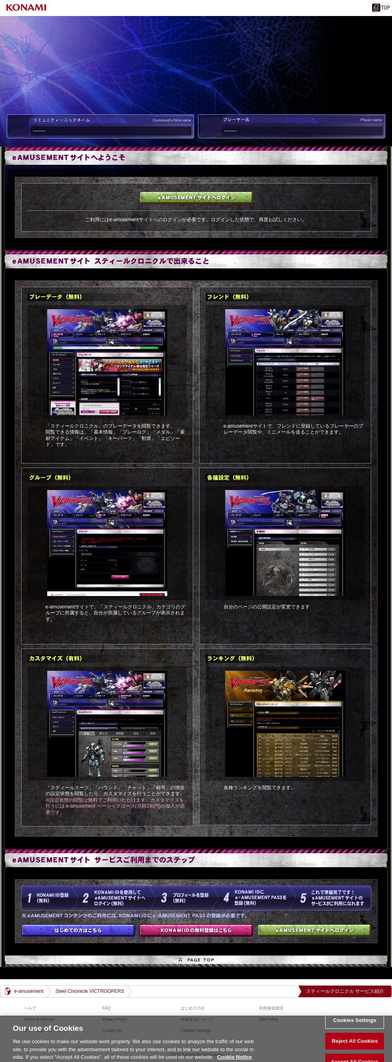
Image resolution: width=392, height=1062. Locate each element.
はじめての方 (78, 930)
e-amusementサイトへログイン (196, 198)
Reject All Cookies (355, 1045)
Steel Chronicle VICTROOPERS (89, 991)
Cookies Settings (354, 1024)
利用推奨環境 (271, 1008)
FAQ (106, 1008)
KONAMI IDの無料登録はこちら (196, 930)
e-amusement (28, 991)
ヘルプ (30, 1008)
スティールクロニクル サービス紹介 (345, 991)
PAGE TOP (196, 961)
